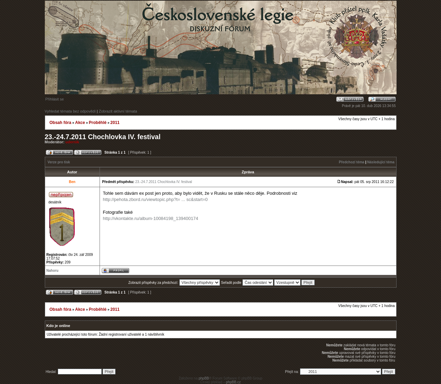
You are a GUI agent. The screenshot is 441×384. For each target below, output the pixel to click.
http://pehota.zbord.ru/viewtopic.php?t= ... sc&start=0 (155, 199)
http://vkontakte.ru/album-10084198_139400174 (150, 218)
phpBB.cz (233, 382)
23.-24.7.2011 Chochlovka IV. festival (103, 137)
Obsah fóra (60, 122)
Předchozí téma (352, 162)
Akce (80, 122)
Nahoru (53, 270)
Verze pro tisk (59, 162)
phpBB (203, 378)
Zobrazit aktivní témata (118, 111)
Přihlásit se (54, 99)
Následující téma (380, 162)
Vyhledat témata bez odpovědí (70, 111)
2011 (115, 122)
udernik (72, 142)
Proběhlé (97, 122)
